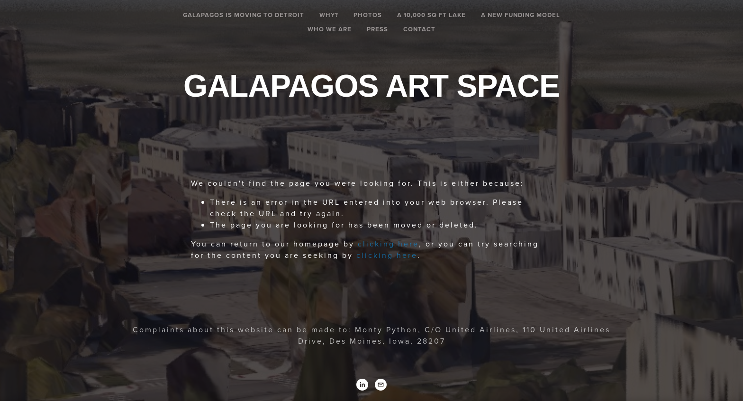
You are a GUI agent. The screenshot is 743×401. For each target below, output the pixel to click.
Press (377, 29)
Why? (328, 14)
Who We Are (330, 29)
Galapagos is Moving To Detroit (243, 14)
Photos (367, 14)
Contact (419, 29)
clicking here (388, 243)
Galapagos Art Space (371, 85)
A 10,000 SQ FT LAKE (431, 14)
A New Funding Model (520, 14)
